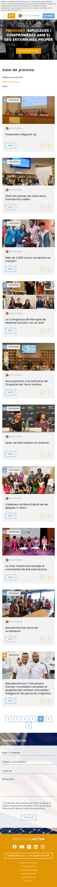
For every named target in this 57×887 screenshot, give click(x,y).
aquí (20, 10)
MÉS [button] (11, 145)
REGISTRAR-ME (28, 51)
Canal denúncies (28, 873)
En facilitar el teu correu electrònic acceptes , (26, 806)
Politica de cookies (28, 863)
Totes (5, 86)
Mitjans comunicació (12, 77)
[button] (49, 145)
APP (11, 15)
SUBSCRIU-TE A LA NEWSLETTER (28, 855)
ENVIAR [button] (29, 817)
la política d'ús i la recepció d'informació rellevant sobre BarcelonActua (26, 807)
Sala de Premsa (28, 877)
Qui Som (28, 881)
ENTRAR (48, 15)
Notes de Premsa (10, 82)
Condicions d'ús (28, 866)
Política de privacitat (28, 870)
